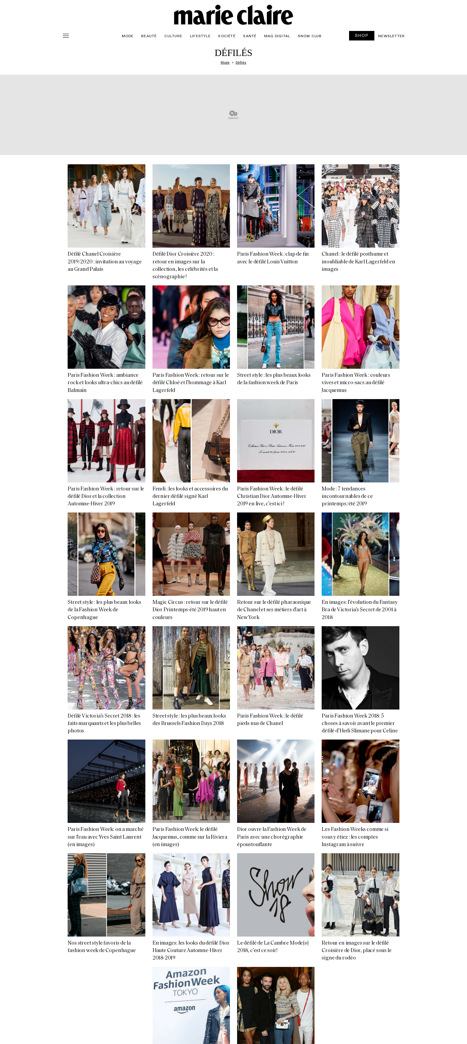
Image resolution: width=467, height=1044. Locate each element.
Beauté (149, 35)
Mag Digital (277, 35)
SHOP (362, 35)
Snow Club (310, 35)
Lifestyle (200, 35)
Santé (249, 35)
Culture (173, 35)
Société (226, 35)
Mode (128, 35)
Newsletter (391, 35)
